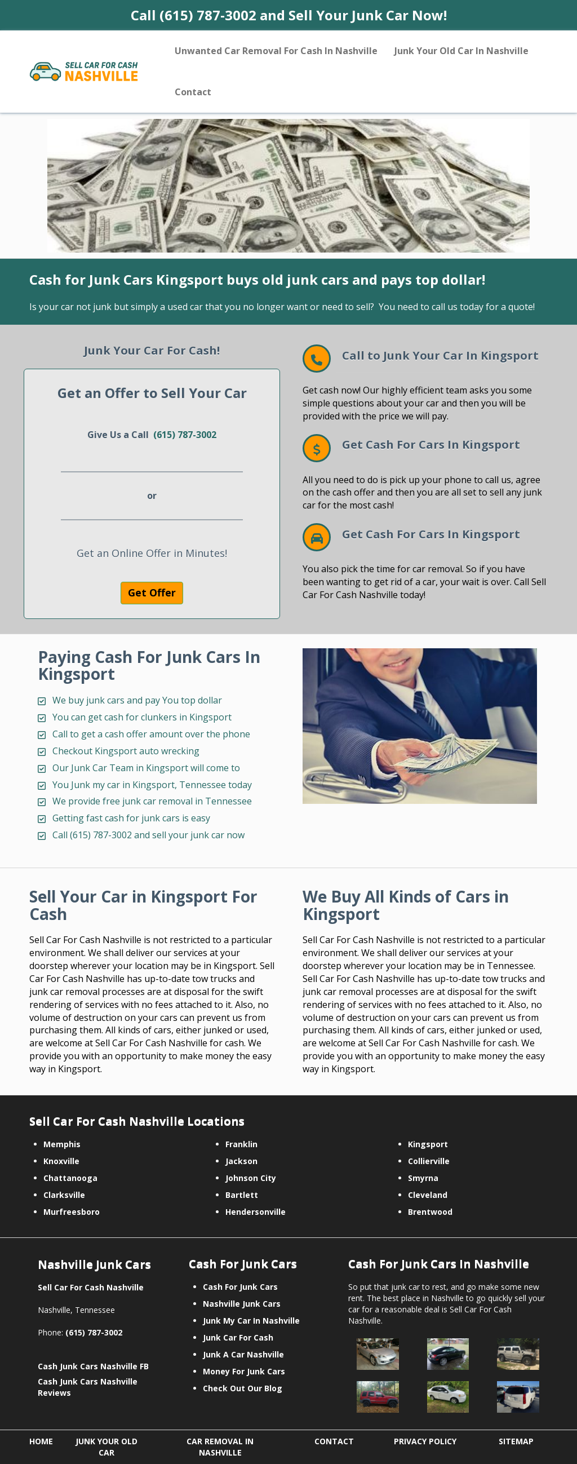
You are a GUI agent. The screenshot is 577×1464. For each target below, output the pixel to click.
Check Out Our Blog (242, 1388)
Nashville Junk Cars (242, 1303)
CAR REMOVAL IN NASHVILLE (220, 1447)
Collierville (429, 1161)
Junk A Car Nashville (243, 1354)
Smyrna (423, 1178)
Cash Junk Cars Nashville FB (93, 1366)
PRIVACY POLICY (425, 1441)
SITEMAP (516, 1441)
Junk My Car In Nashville (251, 1320)
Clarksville (64, 1194)
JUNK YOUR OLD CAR (106, 1447)
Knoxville (61, 1161)
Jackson (241, 1161)
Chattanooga (70, 1178)
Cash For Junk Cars (240, 1286)
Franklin (241, 1144)
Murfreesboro (71, 1211)
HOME (41, 1441)
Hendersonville (255, 1211)
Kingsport (428, 1144)
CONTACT (334, 1441)
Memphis (62, 1144)
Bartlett (241, 1194)
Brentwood (430, 1211)
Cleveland (427, 1194)
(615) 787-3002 (184, 434)
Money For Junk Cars (244, 1371)
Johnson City (250, 1178)
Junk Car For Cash (238, 1337)
